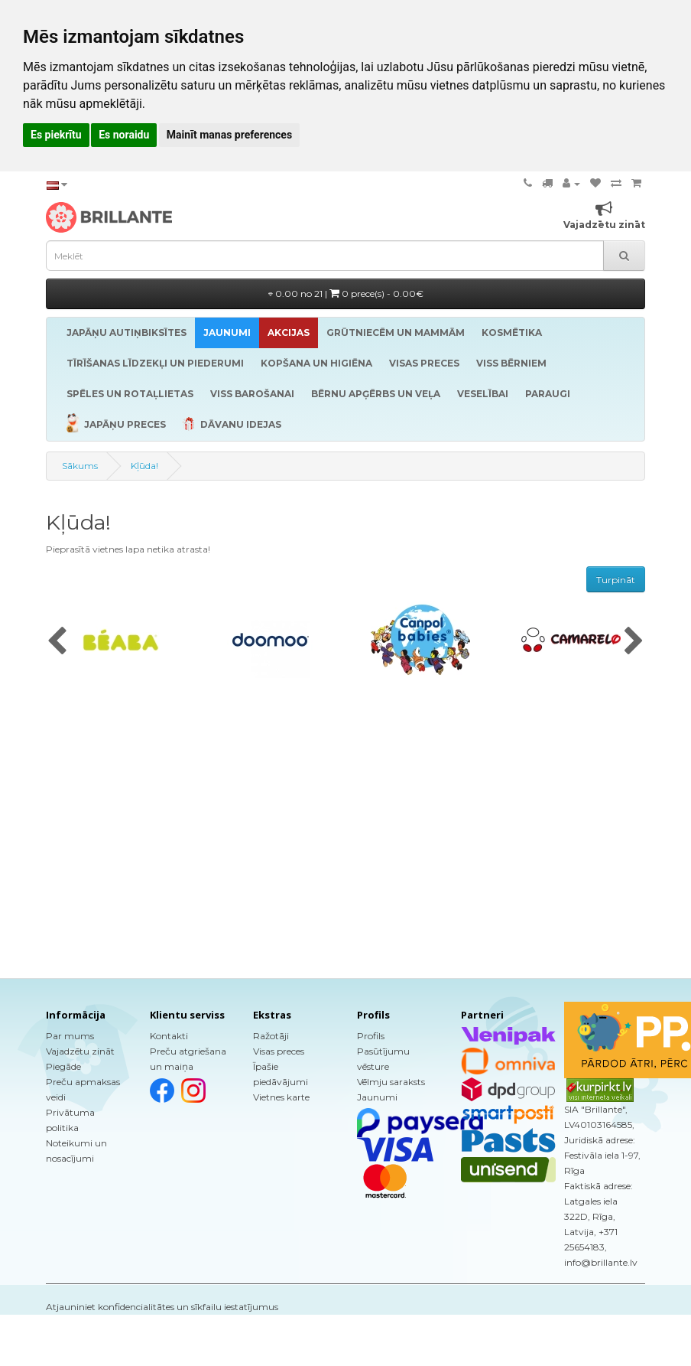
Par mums (70, 1036)
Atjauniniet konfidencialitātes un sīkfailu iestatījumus (162, 1306)
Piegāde (63, 1066)
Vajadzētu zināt (80, 1051)
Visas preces (278, 1051)
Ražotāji (271, 1036)
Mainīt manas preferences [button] (229, 135)
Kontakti (169, 1036)
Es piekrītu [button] (56, 135)
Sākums (80, 465)
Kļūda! (144, 465)
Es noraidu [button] (124, 135)
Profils (370, 1036)
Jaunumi (377, 1097)
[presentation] (57, 642)
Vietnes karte (281, 1097)
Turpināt (615, 579)
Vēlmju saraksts (391, 1081)
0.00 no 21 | (345, 293)
